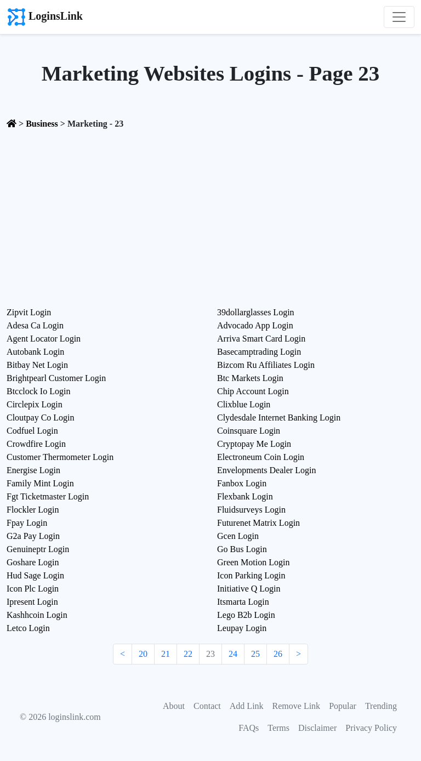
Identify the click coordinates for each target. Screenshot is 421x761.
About (174, 706)
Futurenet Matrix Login (258, 522)
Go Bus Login (242, 549)
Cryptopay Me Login (254, 443)
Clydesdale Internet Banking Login (278, 417)
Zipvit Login (29, 312)
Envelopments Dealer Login (266, 470)
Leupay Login (241, 628)
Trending (381, 706)
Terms (278, 727)
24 (233, 653)
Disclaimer (317, 727)
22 (188, 653)
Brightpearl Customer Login (56, 378)
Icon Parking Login (251, 575)
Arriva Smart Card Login (261, 338)
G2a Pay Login (33, 536)
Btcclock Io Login (38, 391)
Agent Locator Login (44, 338)
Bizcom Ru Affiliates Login (266, 365)
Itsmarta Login (243, 601)
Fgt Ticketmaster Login (48, 496)
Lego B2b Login (246, 615)
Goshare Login (33, 562)
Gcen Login (238, 536)
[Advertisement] (210, 215)
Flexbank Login (245, 496)
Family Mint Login (40, 483)
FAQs (248, 727)
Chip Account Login (253, 391)
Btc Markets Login (250, 378)
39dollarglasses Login (255, 312)
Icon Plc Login (33, 588)
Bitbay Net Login (37, 365)
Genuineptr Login (38, 549)
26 (278, 653)
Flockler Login (33, 509)
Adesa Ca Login (35, 325)
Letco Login (28, 628)
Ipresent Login (32, 601)
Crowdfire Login (36, 443)
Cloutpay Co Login (41, 417)
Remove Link (296, 706)
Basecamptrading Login (259, 351)
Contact (207, 706)
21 (165, 653)
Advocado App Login (255, 325)
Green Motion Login (253, 562)
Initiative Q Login (249, 588)
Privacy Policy (371, 727)
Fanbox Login (241, 483)
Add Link (247, 706)
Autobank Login (35, 351)
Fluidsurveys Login (251, 509)
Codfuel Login (32, 430)
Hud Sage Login (35, 575)
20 (143, 653)
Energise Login (33, 470)
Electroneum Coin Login (260, 457)
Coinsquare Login (248, 430)
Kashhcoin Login (37, 615)
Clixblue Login (243, 404)
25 (255, 653)
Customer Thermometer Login (60, 457)
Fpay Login (27, 522)
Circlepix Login (34, 404)
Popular (342, 706)
